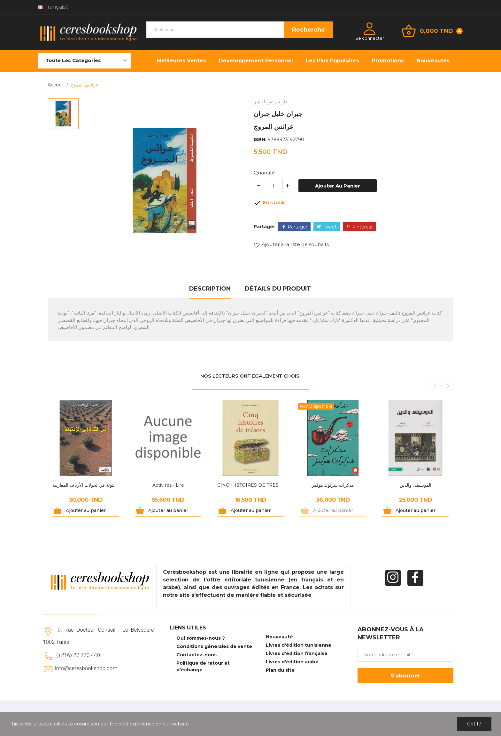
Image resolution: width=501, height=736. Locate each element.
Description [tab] (210, 288)
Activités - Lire (168, 485)
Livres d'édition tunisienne (298, 645)
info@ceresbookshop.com (86, 668)
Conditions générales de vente (214, 646)
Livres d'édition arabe (292, 662)
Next (448, 385)
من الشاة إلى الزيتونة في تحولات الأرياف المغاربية (85, 485)
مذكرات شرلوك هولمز (333, 485)
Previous (435, 385)
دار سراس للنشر (270, 102)
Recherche (308, 29)
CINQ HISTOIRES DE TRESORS (250, 485)
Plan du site (280, 670)
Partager (297, 227)
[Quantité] (272, 185)
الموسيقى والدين (415, 485)
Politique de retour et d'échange (203, 666)
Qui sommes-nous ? (200, 638)
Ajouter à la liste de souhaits (291, 244)
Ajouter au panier (337, 186)
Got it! (474, 724)
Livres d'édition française (297, 653)
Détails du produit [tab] (278, 288)
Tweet (330, 227)
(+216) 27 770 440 (78, 655)
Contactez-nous (196, 655)
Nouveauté (279, 637)
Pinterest (362, 227)
